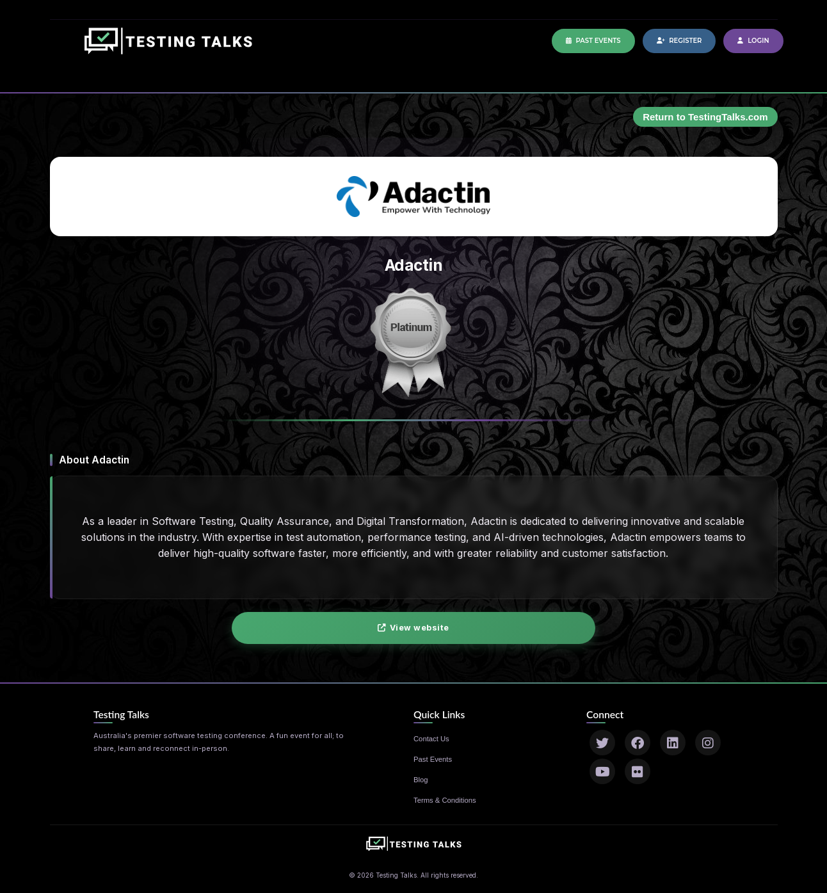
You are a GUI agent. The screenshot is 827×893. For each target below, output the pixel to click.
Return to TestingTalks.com (705, 116)
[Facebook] (637, 742)
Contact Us (431, 739)
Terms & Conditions (444, 800)
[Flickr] (637, 771)
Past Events (593, 40)
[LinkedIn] (673, 742)
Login (753, 40)
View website (413, 627)
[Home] (168, 47)
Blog (420, 780)
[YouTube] (602, 771)
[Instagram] (708, 742)
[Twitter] (602, 742)
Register (679, 40)
